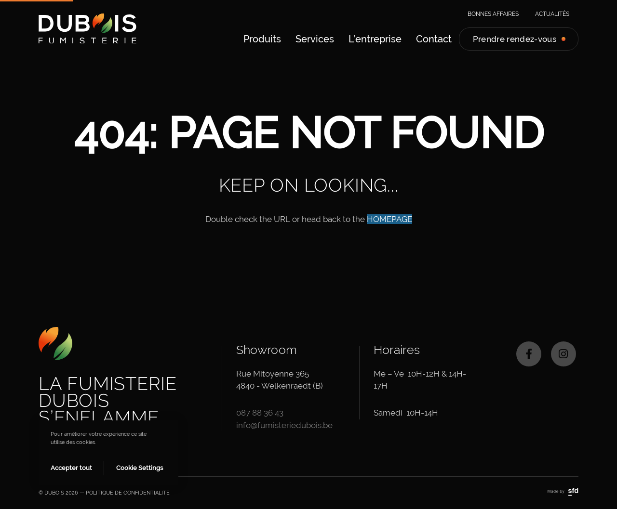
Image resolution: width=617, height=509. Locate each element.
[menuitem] (262, 39)
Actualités (552, 14)
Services (314, 39)
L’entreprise (375, 39)
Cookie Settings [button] (139, 467)
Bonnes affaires (493, 14)
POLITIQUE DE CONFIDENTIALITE (128, 493)
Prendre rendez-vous (514, 39)
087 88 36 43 (259, 413)
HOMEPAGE (389, 219)
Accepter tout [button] (71, 467)
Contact (434, 39)
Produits (262, 39)
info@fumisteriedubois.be (284, 425)
